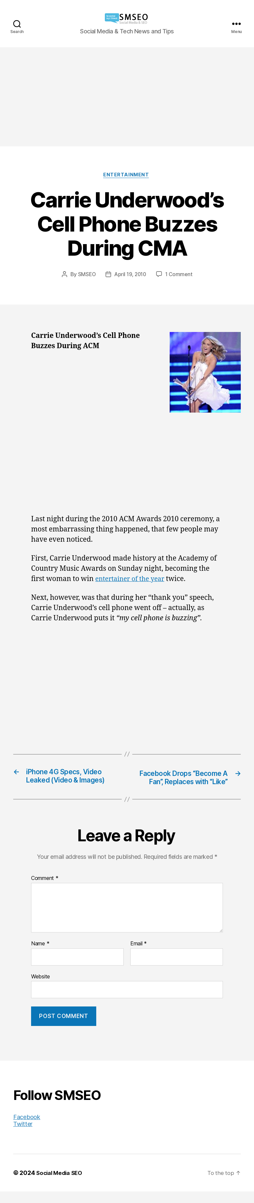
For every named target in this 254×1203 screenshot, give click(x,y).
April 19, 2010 (130, 275)
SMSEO (85, 275)
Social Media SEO (61, 1184)
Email (138, 955)
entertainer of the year (132, 580)
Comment (45, 890)
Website (40, 987)
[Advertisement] (127, 97)
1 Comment (180, 275)
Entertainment (127, 176)
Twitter (22, 1135)
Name (40, 955)
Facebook (26, 1128)
